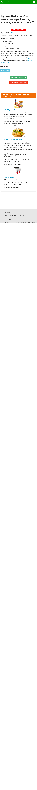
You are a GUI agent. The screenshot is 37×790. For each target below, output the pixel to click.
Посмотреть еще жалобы (18, 82)
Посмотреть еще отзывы (18, 77)
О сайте (7, 212)
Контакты (8, 219)
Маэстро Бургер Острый (13, 139)
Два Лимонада (9, 177)
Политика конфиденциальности (16, 216)
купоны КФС (26, 59)
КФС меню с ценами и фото (16, 57)
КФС (11, 33)
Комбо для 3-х (9, 110)
